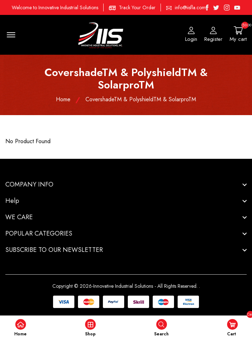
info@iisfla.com (190, 7)
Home (63, 99)
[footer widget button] (126, 184)
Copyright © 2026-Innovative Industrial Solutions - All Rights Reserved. (125, 286)
